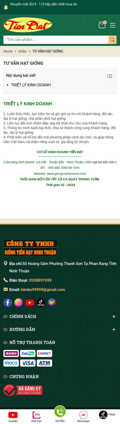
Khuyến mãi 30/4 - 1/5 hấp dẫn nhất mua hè (43, 4)
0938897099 (40, 280)
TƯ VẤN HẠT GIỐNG (23, 63)
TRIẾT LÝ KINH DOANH (31, 85)
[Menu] (113, 25)
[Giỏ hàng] (102, 24)
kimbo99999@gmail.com (43, 289)
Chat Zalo (36, 417)
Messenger (83, 417)
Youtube (13, 417)
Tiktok (107, 415)
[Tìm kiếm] (112, 40)
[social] (7, 302)
